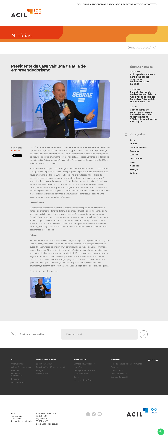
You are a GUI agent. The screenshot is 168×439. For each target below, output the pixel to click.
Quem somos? (17, 363)
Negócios (134, 166)
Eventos (118, 15)
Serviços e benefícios (83, 380)
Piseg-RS (40, 370)
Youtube (100, 414)
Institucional (136, 158)
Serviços (134, 169)
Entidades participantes (17, 374)
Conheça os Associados (84, 363)
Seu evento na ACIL (119, 377)
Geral (132, 140)
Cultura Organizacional (21, 367)
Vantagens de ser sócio (84, 370)
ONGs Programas (77, 15)
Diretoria (15, 379)
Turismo (134, 173)
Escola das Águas (44, 363)
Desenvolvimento (138, 147)
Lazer (132, 162)
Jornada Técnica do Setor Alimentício (127, 363)
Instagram (94, 414)
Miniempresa (42, 373)
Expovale (115, 367)
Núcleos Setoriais (81, 373)
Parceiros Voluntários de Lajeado (51, 367)
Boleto (77, 377)
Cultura (133, 144)
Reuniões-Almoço (119, 373)
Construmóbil (117, 370)
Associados (101, 15)
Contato (149, 15)
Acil (26, 13)
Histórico (15, 370)
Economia (134, 151)
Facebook (88, 414)
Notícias (133, 15)
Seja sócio (78, 367)
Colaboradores (18, 382)
